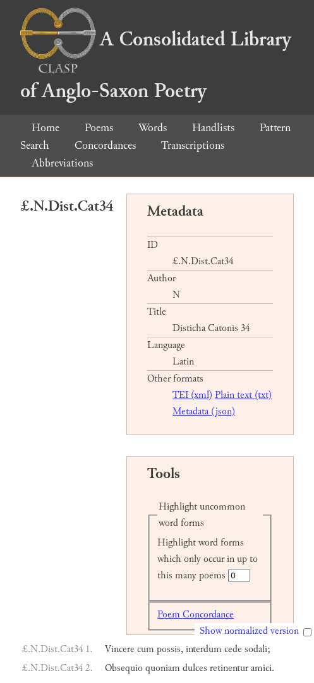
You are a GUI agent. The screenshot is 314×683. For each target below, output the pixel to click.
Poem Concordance (195, 614)
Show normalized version (249, 631)
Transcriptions (192, 145)
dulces (195, 668)
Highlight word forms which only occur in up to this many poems (207, 559)
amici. (262, 668)
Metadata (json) (203, 411)
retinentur (229, 668)
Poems (99, 128)
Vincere (120, 649)
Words (152, 128)
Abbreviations (62, 163)
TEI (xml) (192, 395)
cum (145, 649)
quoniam (162, 668)
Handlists (213, 128)
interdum (204, 649)
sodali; (257, 649)
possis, (170, 649)
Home (45, 128)
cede (233, 649)
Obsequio (124, 668)
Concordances (105, 145)
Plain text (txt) (243, 395)
